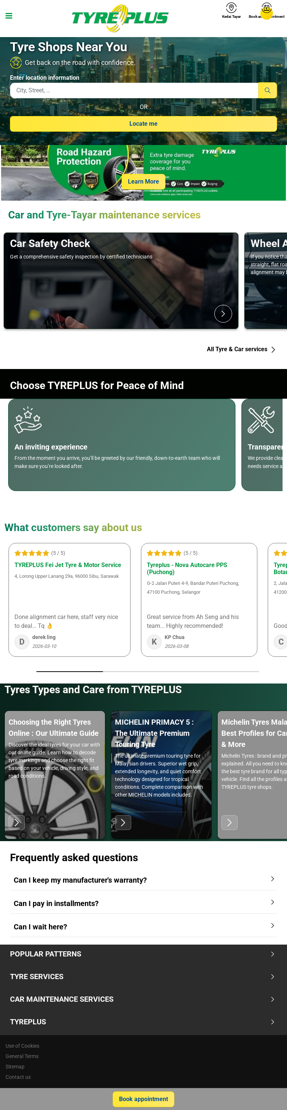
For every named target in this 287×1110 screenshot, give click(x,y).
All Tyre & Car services (241, 349)
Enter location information (44, 77)
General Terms (22, 1056)
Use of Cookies (22, 1046)
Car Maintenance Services (142, 999)
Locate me (143, 123)
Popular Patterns (142, 954)
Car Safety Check (50, 243)
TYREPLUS (142, 1021)
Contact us (18, 1077)
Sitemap (15, 1067)
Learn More (143, 181)
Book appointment (143, 1099)
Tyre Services (142, 976)
